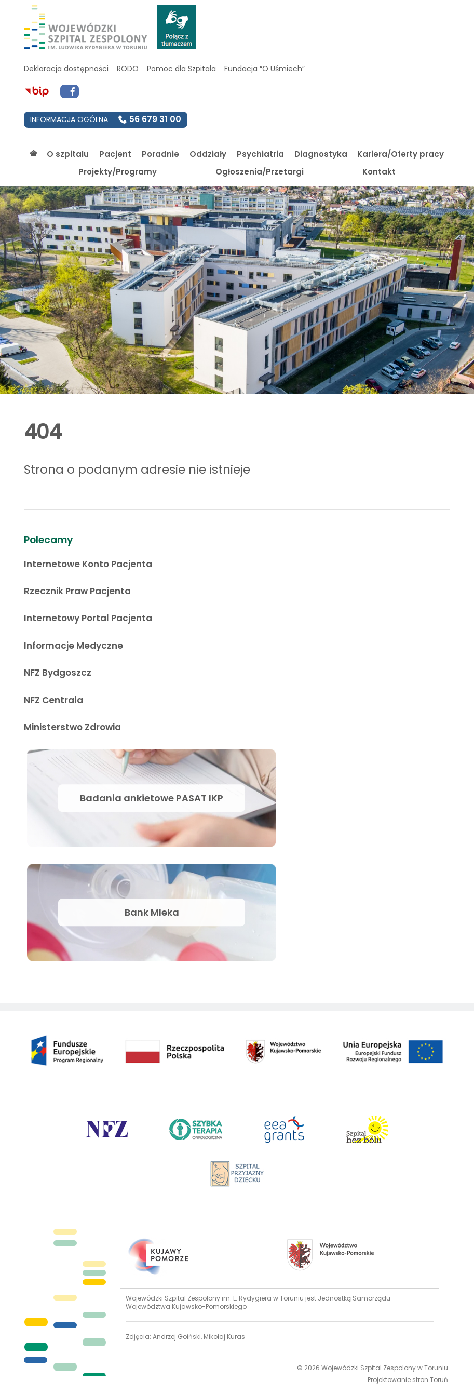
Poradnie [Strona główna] (160, 154)
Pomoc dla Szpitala (181, 68)
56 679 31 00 (155, 119)
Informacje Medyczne (73, 645)
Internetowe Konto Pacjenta (88, 564)
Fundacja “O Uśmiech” (264, 68)
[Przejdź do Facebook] (69, 91)
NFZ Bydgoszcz (57, 672)
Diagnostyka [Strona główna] (320, 154)
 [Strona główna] (33, 153)
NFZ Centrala (53, 700)
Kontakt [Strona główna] (379, 171)
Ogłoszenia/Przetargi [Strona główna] (259, 171)
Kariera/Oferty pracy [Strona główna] (400, 154)
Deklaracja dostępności (66, 68)
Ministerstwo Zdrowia (72, 727)
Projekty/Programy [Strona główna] (117, 171)
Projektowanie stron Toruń (408, 1379)
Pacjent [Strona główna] (115, 154)
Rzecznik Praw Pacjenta (77, 591)
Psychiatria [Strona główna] (260, 154)
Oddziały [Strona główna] (207, 154)
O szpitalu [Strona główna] (68, 154)
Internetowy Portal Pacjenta (88, 618)
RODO (128, 68)
